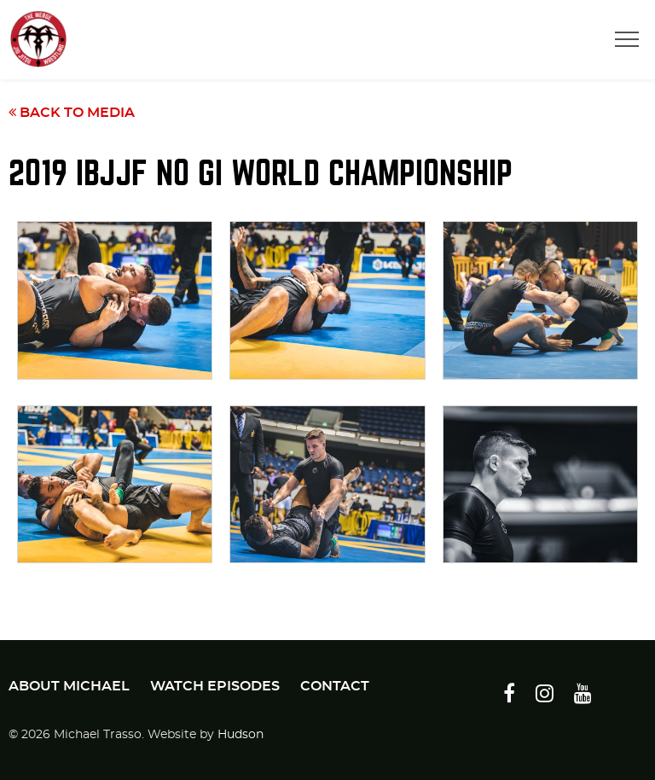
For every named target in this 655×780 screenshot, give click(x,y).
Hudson (240, 735)
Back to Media (72, 112)
